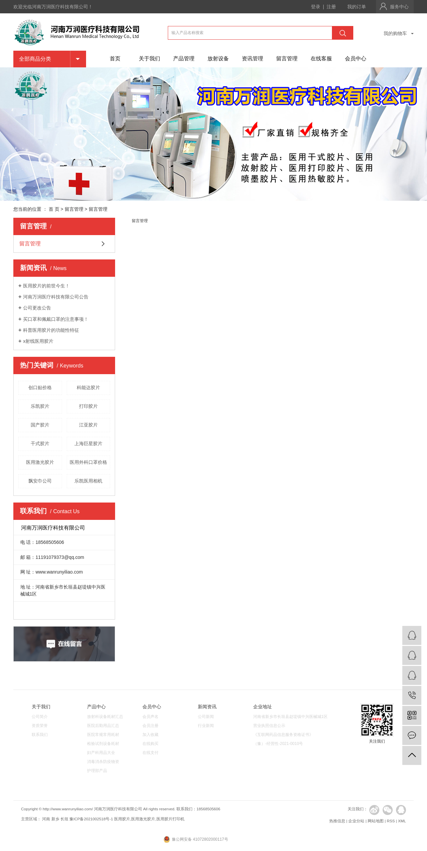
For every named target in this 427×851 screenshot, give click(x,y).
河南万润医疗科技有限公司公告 (55, 296)
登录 (315, 6)
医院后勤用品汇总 (103, 725)
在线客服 (321, 58)
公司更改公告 (37, 307)
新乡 (55, 819)
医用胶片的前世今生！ (46, 285)
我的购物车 (395, 33)
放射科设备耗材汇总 (105, 716)
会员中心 (355, 58)
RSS (391, 821)
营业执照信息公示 (269, 725)
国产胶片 (40, 425)
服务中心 (399, 6)
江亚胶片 (88, 425)
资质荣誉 (40, 725)
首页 (115, 58)
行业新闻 (206, 725)
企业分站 (356, 821)
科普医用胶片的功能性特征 (51, 330)
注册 (331, 6)
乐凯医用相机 (88, 481)
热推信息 (337, 821)
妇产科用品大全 (101, 752)
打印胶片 (88, 406)
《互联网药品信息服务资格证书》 (283, 734)
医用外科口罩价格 (88, 462)
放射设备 (218, 58)
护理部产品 (97, 770)
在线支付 (150, 752)
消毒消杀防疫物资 (103, 761)
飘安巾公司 (40, 481)
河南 (46, 819)
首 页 (54, 209)
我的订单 (356, 6)
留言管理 (287, 58)
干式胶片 (40, 443)
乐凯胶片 (40, 406)
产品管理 (183, 58)
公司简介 (40, 716)
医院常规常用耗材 (103, 734)
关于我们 (149, 58)
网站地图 (376, 821)
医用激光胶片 (40, 462)
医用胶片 (122, 819)
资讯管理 (252, 58)
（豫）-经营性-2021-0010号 (278, 743)
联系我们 (40, 734)
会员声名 (150, 716)
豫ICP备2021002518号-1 (91, 819)
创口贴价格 (40, 387)
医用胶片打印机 (170, 819)
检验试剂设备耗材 (103, 743)
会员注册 (150, 725)
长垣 (64, 819)
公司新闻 (206, 716)
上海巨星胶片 (88, 443)
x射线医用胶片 (38, 341)
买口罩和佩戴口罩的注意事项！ (55, 319)
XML (402, 821)
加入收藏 (150, 734)
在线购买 (150, 743)
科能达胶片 (88, 387)
